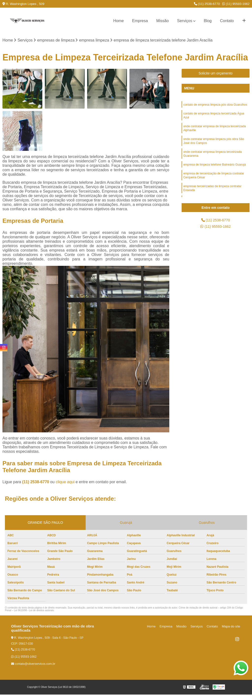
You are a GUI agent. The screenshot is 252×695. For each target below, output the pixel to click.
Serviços (184, 21)
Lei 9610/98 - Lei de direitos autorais (34, 611)
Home (118, 21)
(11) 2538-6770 (207, 4)
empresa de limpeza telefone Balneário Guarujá (214, 169)
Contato (227, 21)
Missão (162, 21)
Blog (208, 21)
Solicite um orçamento (216, 74)
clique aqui (65, 482)
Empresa (140, 21)
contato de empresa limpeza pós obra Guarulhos (215, 105)
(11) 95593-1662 (236, 4)
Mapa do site (231, 627)
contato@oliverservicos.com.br (33, 664)
